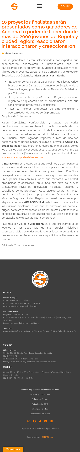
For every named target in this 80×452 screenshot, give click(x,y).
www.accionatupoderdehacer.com (22, 157)
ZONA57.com (47, 437)
